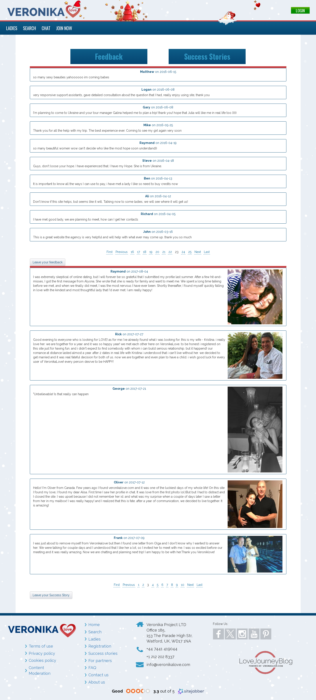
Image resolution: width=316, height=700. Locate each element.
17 (138, 252)
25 (189, 252)
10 (182, 585)
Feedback (109, 56)
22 (170, 252)
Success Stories (207, 56)
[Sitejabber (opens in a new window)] (191, 691)
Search (95, 632)
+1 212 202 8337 (160, 656)
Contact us (98, 675)
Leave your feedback (47, 262)
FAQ (92, 667)
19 (150, 252)
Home (94, 624)
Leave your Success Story (51, 595)
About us (96, 682)
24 (183, 252)
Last (207, 252)
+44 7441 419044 (161, 648)
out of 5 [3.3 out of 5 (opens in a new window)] (164, 691)
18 (144, 252)
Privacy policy (42, 653)
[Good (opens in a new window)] (117, 691)
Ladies (94, 639)
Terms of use (41, 646)
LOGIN (300, 10)
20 (157, 252)
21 (163, 252)
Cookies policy (42, 660)
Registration (99, 646)
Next (198, 252)
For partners (100, 660)
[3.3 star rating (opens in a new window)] (138, 691)
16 (132, 252)
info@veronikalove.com (168, 664)
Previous (122, 252)
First (109, 252)
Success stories (103, 653)
